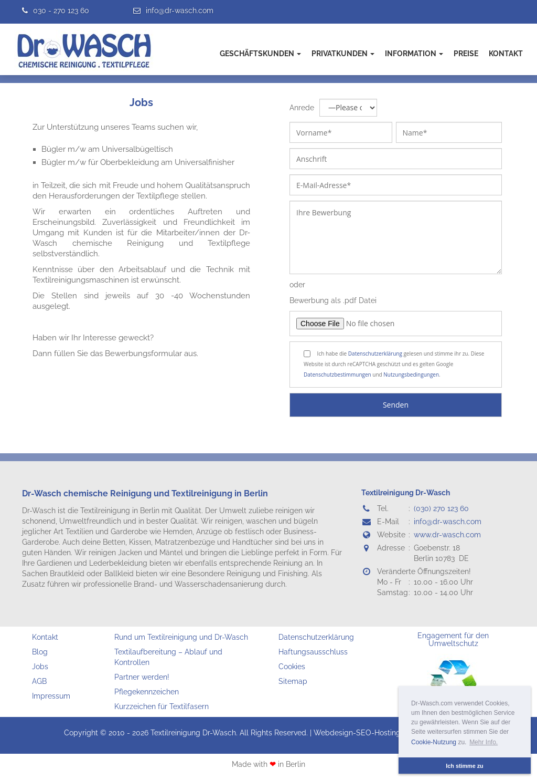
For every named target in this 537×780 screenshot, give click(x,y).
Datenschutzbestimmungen (337, 374)
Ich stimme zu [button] (464, 766)
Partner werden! (141, 677)
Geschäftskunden (260, 53)
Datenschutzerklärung (375, 353)
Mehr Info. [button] (483, 742)
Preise (466, 53)
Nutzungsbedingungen (411, 374)
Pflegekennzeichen (146, 692)
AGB (39, 681)
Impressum (51, 696)
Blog (40, 652)
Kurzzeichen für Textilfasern (161, 706)
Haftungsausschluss (313, 652)
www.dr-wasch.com (447, 535)
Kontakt (506, 53)
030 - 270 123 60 (61, 10)
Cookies (291, 666)
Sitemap (292, 681)
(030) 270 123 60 (441, 508)
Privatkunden (343, 53)
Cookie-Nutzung (433, 742)
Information (414, 53)
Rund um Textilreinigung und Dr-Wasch (181, 637)
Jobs (141, 102)
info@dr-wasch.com (179, 10)
